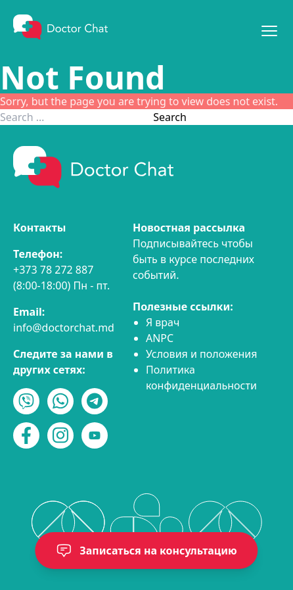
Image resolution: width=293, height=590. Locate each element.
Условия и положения (202, 354)
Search (170, 117)
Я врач (162, 322)
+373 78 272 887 (53, 269)
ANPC (159, 338)
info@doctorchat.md (63, 327)
